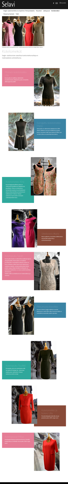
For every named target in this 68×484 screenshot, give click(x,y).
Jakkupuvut (46, 11)
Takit (17, 14)
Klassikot (39, 11)
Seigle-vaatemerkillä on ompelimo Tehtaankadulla (19, 11)
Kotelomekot (55, 11)
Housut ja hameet (8, 14)
